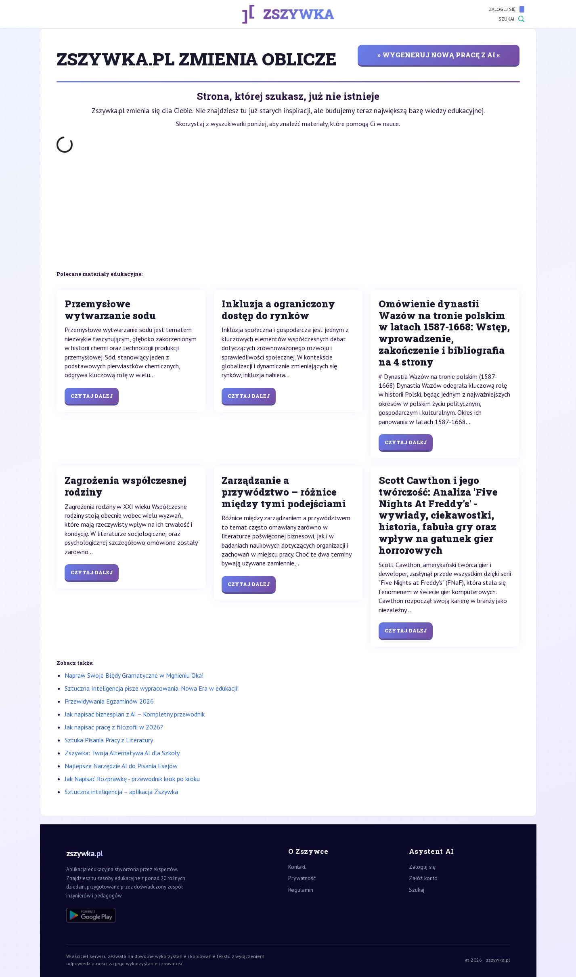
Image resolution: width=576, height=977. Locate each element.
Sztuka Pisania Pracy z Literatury (109, 740)
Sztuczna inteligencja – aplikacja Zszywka (121, 792)
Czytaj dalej (92, 396)
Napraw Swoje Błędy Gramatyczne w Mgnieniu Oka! (134, 675)
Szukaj (511, 19)
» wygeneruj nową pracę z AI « (438, 54)
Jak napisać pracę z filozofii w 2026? (114, 727)
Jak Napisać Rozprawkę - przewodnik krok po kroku (132, 779)
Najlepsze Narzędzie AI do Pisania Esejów (121, 766)
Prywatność (302, 878)
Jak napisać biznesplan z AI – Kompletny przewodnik (135, 714)
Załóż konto (423, 878)
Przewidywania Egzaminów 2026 (109, 701)
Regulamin (300, 889)
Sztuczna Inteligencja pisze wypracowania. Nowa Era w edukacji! (152, 688)
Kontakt (297, 866)
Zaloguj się (506, 9)
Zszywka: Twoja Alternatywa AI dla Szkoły (122, 753)
